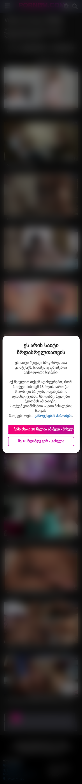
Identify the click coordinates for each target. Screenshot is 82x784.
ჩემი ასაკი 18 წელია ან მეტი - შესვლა (44, 429)
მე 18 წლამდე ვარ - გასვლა (41, 441)
